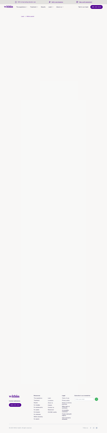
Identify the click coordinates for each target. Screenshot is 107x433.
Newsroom (51, 409)
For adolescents (38, 407)
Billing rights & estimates (66, 407)
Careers (50, 405)
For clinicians (37, 414)
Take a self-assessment (85, 2)
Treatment (37, 400)
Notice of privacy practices (67, 403)
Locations (50, 400)
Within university (38, 416)
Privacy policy (66, 400)
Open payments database (66, 418)
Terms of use (65, 398)
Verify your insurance (57, 2)
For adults (36, 409)
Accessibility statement (65, 411)
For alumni (36, 419)
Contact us (51, 407)
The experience (38, 398)
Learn (49, 398)
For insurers (37, 412)
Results (43, 7)
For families (37, 405)
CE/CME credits (52, 412)
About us (50, 403)
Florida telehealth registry (67, 414)
